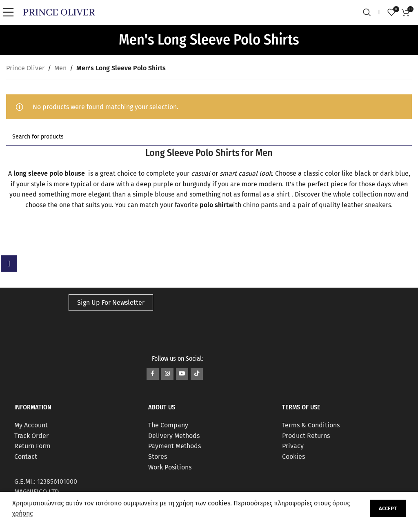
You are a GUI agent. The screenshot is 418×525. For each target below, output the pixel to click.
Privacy (293, 446)
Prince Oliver (25, 68)
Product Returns (306, 436)
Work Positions (169, 467)
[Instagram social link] (167, 374)
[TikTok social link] (197, 374)
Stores (157, 456)
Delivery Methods (174, 436)
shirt (283, 194)
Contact (25, 456)
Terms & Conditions (311, 425)
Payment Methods (174, 446)
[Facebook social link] (153, 374)
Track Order (31, 436)
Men (60, 68)
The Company (168, 425)
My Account (31, 425)
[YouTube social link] (182, 374)
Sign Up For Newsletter (111, 302)
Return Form (32, 446)
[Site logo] (59, 12)
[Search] (369, 12)
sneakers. (379, 205)
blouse (165, 194)
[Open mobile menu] (10, 12)
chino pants (260, 205)
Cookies (293, 456)
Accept (388, 508)
